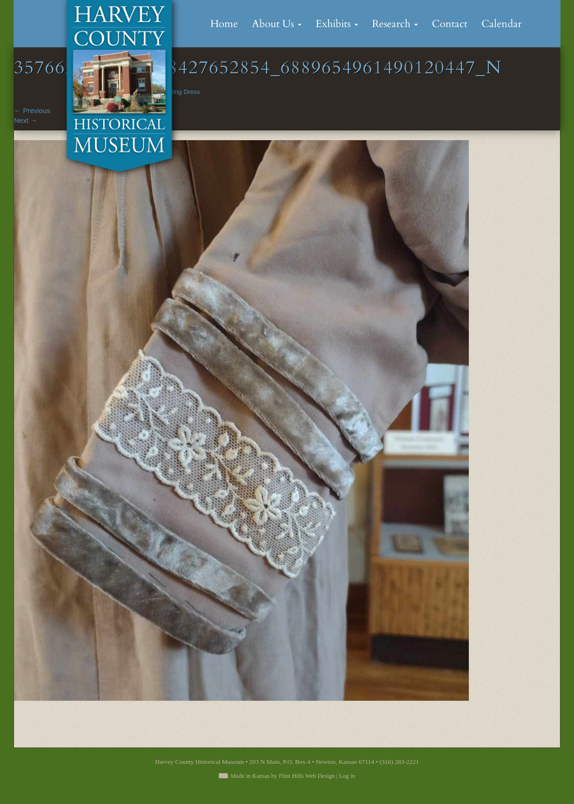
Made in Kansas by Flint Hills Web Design (282, 775)
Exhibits (337, 24)
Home (224, 24)
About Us (276, 24)
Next (25, 120)
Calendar (501, 24)
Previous (32, 110)
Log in (347, 775)
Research (395, 24)
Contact (449, 24)
